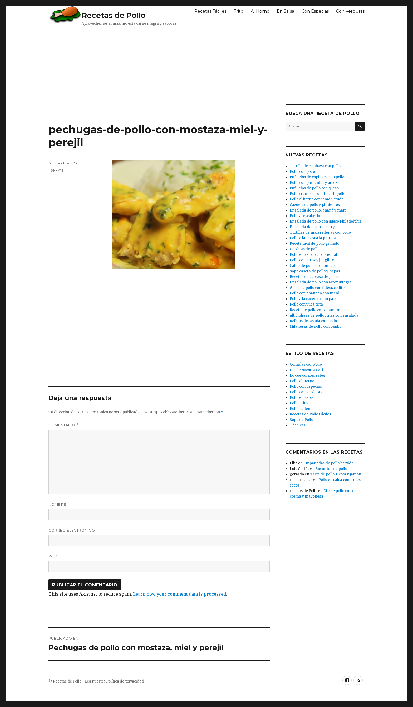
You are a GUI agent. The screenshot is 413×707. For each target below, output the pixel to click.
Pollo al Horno (302, 381)
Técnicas (298, 425)
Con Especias (315, 11)
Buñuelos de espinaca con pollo (317, 177)
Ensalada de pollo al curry (312, 227)
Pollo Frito (299, 403)
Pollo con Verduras (306, 392)
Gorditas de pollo (304, 249)
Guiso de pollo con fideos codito (317, 288)
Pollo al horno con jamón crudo (316, 199)
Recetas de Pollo (113, 15)
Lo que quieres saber (308, 375)
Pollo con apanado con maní (314, 293)
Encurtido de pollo (331, 469)
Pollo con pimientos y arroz (313, 182)
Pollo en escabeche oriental (313, 254)
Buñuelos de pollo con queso (314, 188)
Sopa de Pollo (301, 420)
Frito (238, 11)
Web (53, 556)
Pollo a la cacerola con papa (314, 299)
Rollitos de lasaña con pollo (313, 321)
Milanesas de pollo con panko (315, 326)
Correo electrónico (71, 530)
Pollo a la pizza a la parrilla (313, 238)
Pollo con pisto (302, 171)
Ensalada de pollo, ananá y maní (318, 210)
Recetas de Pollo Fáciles (310, 414)
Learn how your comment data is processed (179, 594)
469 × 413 (55, 170)
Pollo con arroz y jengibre (312, 260)
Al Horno (260, 11)
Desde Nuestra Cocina (309, 370)
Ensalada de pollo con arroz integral (321, 282)
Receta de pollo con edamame (316, 310)
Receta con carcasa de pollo (314, 276)
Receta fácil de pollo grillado (314, 243)
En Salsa (285, 11)
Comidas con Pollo (306, 364)
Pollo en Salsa (302, 397)
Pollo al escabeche (305, 216)
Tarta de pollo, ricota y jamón (335, 474)
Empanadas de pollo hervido (328, 463)
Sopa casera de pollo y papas (315, 271)
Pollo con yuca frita (306, 304)
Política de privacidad (125, 681)
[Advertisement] (176, 64)
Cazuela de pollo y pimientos (315, 205)
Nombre (57, 504)
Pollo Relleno (301, 408)
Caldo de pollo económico (312, 265)
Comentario (63, 425)
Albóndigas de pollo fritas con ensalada (324, 315)
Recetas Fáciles (210, 11)
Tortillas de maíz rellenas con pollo (320, 232)
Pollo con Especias (306, 386)
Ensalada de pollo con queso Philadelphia (326, 221)
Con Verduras (350, 11)
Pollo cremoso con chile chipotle (317, 194)
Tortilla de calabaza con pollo (315, 166)
